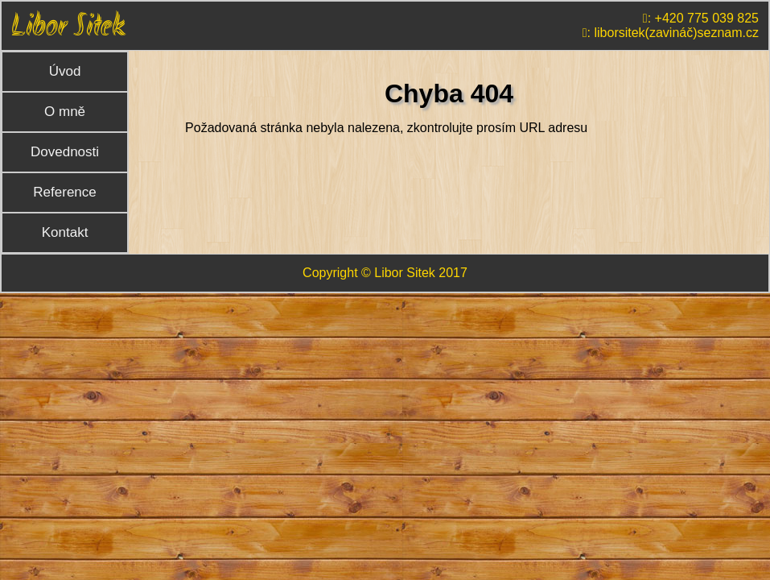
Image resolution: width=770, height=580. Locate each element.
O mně (64, 111)
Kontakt (65, 232)
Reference (64, 192)
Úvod (65, 71)
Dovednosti (65, 152)
